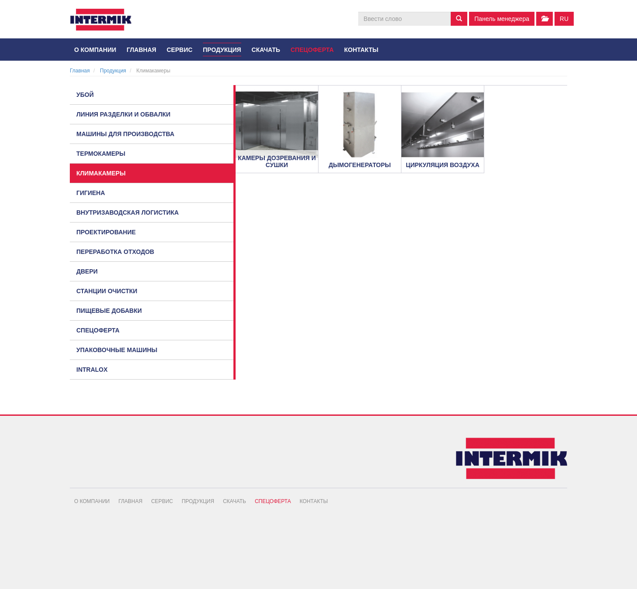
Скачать (266, 49)
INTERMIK (107, 22)
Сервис (179, 49)
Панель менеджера (501, 18)
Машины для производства (125, 133)
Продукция (222, 49)
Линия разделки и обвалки (123, 114)
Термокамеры (100, 153)
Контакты (361, 49)
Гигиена (90, 192)
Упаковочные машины (117, 349)
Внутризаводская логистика (127, 212)
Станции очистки (106, 291)
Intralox (92, 369)
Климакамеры (101, 173)
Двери (87, 271)
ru (564, 18)
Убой (85, 94)
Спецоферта (312, 49)
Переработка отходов (115, 251)
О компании (95, 49)
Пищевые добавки (109, 310)
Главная (141, 49)
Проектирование (106, 232)
